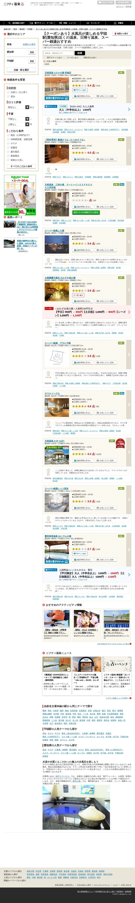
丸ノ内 (75, 720)
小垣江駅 (64, 528)
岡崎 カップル (66, 220)
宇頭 (62, 714)
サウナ (57, 733)
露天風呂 (100, 733)
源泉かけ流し (17, 160)
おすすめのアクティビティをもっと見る (113, 644)
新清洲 (82, 720)
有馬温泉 (44, 874)
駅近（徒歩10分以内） (71, 733)
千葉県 (45, 871)
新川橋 (61, 720)
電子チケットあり (54, 57)
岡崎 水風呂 (79, 177)
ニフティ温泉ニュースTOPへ (117, 698)
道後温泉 (82, 874)
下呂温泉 (62, 874)
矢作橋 (56, 714)
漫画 (51, 740)
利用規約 (120, 891)
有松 (122, 714)
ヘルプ (115, 885)
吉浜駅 (124, 526)
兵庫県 (52, 871)
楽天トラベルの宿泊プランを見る (86, 212)
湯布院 (99, 874)
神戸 (99, 877)
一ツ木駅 (62, 386)
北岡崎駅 (115, 177)
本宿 (90, 711)
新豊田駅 (56, 599)
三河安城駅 (112, 220)
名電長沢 (83, 711)
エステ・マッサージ (86, 737)
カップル (100, 737)
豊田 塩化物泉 (58, 130)
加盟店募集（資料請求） (64, 885)
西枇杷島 (46, 720)
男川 (114, 711)
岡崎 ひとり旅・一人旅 (81, 220)
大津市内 (92, 877)
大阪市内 (74, 877)
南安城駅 (125, 130)
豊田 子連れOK (91, 596)
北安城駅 (56, 132)
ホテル (50, 733)
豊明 (99, 714)
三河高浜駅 (116, 526)
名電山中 (97, 711)
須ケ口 (68, 720)
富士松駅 (104, 478)
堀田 (79, 717)
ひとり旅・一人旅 (69, 737)
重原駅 (72, 433)
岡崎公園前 (47, 714)
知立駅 (124, 383)
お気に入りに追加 (107, 96)
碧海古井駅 (71, 132)
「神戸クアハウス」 (62, 776)
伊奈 (49, 711)
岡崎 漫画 (110, 268)
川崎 (34, 877)
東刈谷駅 (121, 220)
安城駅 (63, 132)
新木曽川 (58, 723)
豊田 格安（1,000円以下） (110, 130)
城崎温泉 (53, 874)
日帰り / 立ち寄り (19, 92)
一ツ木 (85, 714)
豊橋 (44, 711)
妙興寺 (114, 720)
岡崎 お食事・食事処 (98, 268)
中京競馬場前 (112, 714)
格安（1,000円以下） (51, 737)
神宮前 (85, 717)
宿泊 (44, 733)
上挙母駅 (112, 596)
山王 (96, 717)
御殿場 (66, 877)
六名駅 (61, 335)
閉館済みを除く (90, 57)
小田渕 (55, 711)
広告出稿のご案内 (84, 885)
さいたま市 (52, 877)
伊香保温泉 (72, 874)
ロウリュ (63, 740)
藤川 (104, 711)
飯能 (60, 877)
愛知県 (94, 871)
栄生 (112, 717)
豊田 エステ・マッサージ (73, 130)
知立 (79, 714)
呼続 (74, 717)
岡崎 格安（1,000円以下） (91, 383)
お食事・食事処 (88, 733)
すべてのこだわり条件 (21, 166)
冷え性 (71, 740)
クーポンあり (73, 57)
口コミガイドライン (102, 885)
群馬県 (59, 871)
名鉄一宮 (121, 720)
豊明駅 (111, 478)
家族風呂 (15, 156)
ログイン (120, 6)
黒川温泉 (91, 874)
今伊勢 (45, 723)
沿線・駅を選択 (21, 70)
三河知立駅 (117, 383)
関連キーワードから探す (15, 881)
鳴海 (51, 717)
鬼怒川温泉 (108, 874)
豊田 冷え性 (79, 478)
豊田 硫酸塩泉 (58, 478)
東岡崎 (120, 711)
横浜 (29, 877)
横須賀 (40, 877)
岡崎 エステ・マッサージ (80, 268)
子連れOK (124, 737)
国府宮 (99, 720)
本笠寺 (64, 717)
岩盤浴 (45, 740)
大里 (88, 720)
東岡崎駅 (107, 177)
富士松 (92, 714)
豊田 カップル (80, 596)
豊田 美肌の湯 (58, 596)
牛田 (74, 714)
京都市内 (83, 877)
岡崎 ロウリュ (68, 177)
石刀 (51, 723)
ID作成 (128, 6)
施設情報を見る (83, 96)
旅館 (56, 740)
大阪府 (73, 871)
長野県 (87, 871)
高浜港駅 (56, 528)
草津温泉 (30, 874)
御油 (67, 711)
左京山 (45, 717)
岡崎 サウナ (57, 177)
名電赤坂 (74, 711)
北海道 (80, 871)
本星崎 (57, 717)
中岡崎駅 (88, 177)
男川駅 (118, 268)
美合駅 (63, 270)
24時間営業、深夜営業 (22, 139)
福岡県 (101, 871)
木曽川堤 (72, 723)
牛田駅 (55, 386)
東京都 (66, 871)
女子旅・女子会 (112, 737)
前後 (104, 714)
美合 (109, 711)
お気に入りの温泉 (105, 2)
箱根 (37, 874)
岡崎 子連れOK (69, 333)
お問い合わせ (126, 885)
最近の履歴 (123, 2)
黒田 (65, 723)
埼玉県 (38, 871)
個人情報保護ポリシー (85, 891)
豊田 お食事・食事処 (91, 130)
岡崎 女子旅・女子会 (98, 220)
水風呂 (108, 733)
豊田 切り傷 (68, 478)
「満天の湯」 (76, 781)
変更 (32, 52)
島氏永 (106, 720)
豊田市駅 (120, 596)
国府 (62, 711)
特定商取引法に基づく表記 (105, 891)
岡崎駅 (114, 333)
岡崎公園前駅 (98, 177)
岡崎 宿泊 (56, 220)
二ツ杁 (54, 720)
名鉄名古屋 (104, 717)
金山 (91, 717)
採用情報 (128, 891)
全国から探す (29, 44)
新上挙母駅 (103, 596)
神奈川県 (30, 871)
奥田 (93, 720)
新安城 (68, 714)
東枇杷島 (119, 717)
